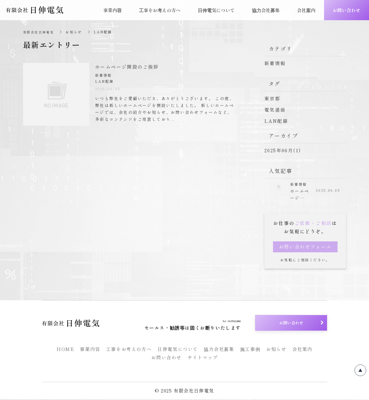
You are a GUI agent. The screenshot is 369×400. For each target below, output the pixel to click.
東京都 (272, 98)
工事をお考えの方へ (129, 350)
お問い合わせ (166, 358)
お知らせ (276, 350)
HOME (65, 350)
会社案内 (302, 350)
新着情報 (275, 63)
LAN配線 (276, 120)
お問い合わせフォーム (305, 247)
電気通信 (275, 109)
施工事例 (250, 350)
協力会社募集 (219, 350)
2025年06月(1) (282, 150)
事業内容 (90, 350)
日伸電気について (177, 350)
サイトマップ (202, 358)
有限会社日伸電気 (39, 31)
